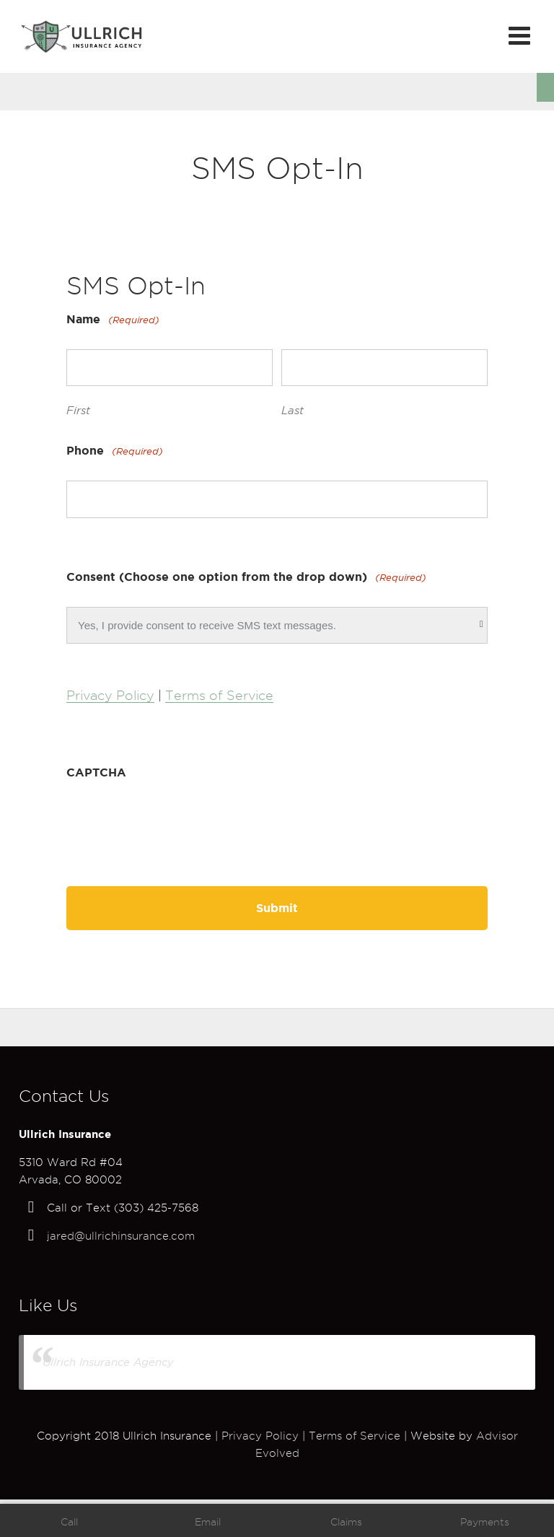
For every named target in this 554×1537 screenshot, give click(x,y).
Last (292, 410)
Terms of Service (219, 695)
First (78, 410)
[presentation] (176, 823)
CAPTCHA (96, 772)
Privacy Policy (110, 695)
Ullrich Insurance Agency (108, 1362)
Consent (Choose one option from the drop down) (246, 578)
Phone (114, 451)
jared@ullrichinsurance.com (121, 1236)
